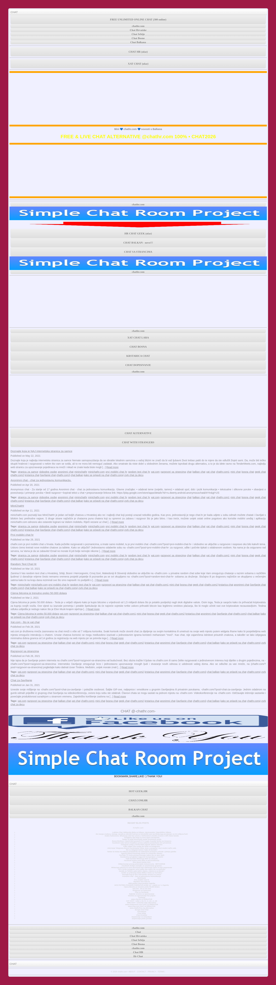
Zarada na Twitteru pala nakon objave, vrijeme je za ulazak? (141, 871)
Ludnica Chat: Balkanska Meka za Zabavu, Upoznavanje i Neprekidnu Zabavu (141, 832)
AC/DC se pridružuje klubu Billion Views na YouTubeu (141, 873)
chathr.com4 (117, 475)
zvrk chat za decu (133, 475)
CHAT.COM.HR (138, 800)
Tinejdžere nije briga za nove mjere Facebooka (141, 837)
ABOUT (132, 972)
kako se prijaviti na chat (96, 475)
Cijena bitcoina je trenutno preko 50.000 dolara (39, 593)
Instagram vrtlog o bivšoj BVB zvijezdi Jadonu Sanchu (141, 845)
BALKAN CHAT (138, 809)
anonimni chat (66, 471)
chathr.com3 (63, 475)
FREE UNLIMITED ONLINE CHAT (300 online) (138, 19)
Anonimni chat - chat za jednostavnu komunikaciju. (41, 480)
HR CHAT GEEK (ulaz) (138, 233)
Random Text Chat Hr (24, 564)
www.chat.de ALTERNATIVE (141, 899)
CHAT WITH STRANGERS (138, 442)
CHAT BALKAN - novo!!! (138, 242)
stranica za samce (28, 471)
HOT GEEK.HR (138, 791)
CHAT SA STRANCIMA (138, 251)
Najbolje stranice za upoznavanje (141, 894)
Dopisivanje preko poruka (142, 918)
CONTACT (141, 972)
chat (189, 471)
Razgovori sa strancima (25, 651)
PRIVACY (152, 972)
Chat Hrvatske (138, 30)
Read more (112, 467)
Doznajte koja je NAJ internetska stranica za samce (41, 451)
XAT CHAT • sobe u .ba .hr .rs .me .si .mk (141, 901)
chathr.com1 (223, 471)
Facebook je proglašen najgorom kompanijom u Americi (141, 857)
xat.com (155, 471)
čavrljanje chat (48, 475)
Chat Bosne (138, 38)
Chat (138, 932)
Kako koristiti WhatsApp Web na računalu (142, 859)
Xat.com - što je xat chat (25, 622)
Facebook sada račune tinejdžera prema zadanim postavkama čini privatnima (141, 843)
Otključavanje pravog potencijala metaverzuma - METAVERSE (141, 864)
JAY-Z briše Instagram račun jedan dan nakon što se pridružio (141, 869)
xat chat (210, 471)
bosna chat (248, 471)
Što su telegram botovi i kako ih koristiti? (141, 850)
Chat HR (138, 952)
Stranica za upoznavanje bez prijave (141, 896)
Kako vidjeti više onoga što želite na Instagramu (141, 846)
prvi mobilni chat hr (116, 471)
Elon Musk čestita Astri (141, 862)
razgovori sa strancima (173, 471)
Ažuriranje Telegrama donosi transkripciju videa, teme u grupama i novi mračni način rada (141, 848)
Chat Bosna (141, 911)
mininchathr (80, 471)
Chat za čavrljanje (21, 680)
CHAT (14, 12)
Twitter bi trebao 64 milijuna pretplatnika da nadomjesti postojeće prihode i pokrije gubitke (141, 852)
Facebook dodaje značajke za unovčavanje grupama (142, 866)
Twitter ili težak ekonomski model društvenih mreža (141, 839)
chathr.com (138, 26)
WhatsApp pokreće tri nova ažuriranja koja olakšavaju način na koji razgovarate (141, 867)
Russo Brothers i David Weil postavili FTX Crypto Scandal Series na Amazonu (141, 841)
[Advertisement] (138, 98)
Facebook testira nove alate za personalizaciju (141, 860)
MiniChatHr (17, 505)
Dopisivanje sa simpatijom (142, 917)
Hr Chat (138, 956)
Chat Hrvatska (141, 915)
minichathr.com (96, 471)
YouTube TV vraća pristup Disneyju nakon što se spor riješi (141, 855)
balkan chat (198, 471)
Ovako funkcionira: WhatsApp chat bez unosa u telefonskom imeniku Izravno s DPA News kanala (142, 836)
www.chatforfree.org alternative (142, 908)
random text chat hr (139, 471)
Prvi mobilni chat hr (22, 534)
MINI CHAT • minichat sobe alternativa (141, 903)
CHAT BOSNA (138, 346)
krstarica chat (32, 475)
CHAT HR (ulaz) (138, 51)
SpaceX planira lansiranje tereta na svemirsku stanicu (141, 853)
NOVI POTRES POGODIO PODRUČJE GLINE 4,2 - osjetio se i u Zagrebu (141, 885)
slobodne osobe (48, 471)
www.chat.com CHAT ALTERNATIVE (141, 906)
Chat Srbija (141, 913)
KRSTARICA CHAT (138, 356)
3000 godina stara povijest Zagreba (141, 883)
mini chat (236, 471)
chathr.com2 (17, 475)
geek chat (260, 471)
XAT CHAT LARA (138, 337)
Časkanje (141, 897)
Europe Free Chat (141, 910)
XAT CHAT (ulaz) (138, 63)
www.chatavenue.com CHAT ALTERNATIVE (141, 904)
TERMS (161, 972)
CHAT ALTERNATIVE (138, 433)
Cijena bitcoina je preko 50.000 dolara (38, 613)
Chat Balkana (138, 42)
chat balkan (77, 475)
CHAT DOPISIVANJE (138, 365)
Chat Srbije (138, 34)
